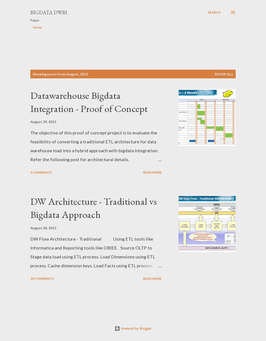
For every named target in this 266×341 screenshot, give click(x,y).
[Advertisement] (111, 43)
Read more (152, 172)
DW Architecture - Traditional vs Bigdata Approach (93, 208)
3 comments (41, 172)
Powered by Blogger (133, 328)
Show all (224, 74)
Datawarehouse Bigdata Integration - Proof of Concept (89, 102)
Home (37, 27)
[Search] (214, 12)
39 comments (42, 278)
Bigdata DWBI (48, 12)
